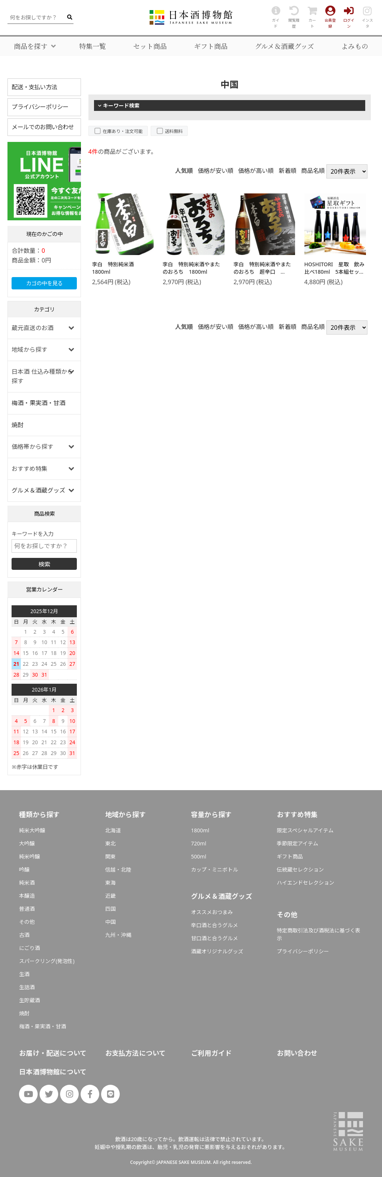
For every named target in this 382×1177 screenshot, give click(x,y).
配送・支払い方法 (34, 87)
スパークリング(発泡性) (46, 961)
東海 (110, 882)
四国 (110, 908)
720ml (198, 843)
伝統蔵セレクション (300, 869)
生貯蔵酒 (29, 1000)
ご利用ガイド (211, 1053)
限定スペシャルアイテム (305, 830)
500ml (198, 856)
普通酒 (27, 908)
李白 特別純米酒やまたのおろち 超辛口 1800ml (262, 271)
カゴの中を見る (44, 283)
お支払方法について (135, 1053)
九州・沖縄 (118, 934)
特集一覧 (92, 46)
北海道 (113, 830)
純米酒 (27, 882)
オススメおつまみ (212, 912)
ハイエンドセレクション (305, 882)
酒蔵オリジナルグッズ (217, 951)
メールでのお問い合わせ (43, 127)
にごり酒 (29, 947)
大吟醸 (27, 843)
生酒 (24, 974)
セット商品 (150, 46)
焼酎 (18, 425)
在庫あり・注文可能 (123, 131)
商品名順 (313, 171)
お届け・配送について (53, 1053)
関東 (110, 856)
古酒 (24, 934)
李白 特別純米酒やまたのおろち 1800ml (191, 268)
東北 (110, 843)
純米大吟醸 (32, 830)
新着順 (288, 171)
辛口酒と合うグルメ (214, 925)
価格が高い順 (256, 171)
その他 (27, 921)
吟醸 (24, 869)
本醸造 (27, 895)
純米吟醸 (29, 856)
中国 (110, 921)
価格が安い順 (216, 171)
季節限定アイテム (297, 843)
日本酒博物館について (53, 1071)
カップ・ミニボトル (214, 869)
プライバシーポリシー (40, 107)
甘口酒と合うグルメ (214, 938)
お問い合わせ (297, 1053)
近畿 (110, 895)
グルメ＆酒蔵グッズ (284, 46)
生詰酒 (27, 987)
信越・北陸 (118, 869)
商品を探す (30, 46)
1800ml (200, 830)
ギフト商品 (211, 46)
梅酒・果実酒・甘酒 (38, 403)
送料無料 (174, 131)
